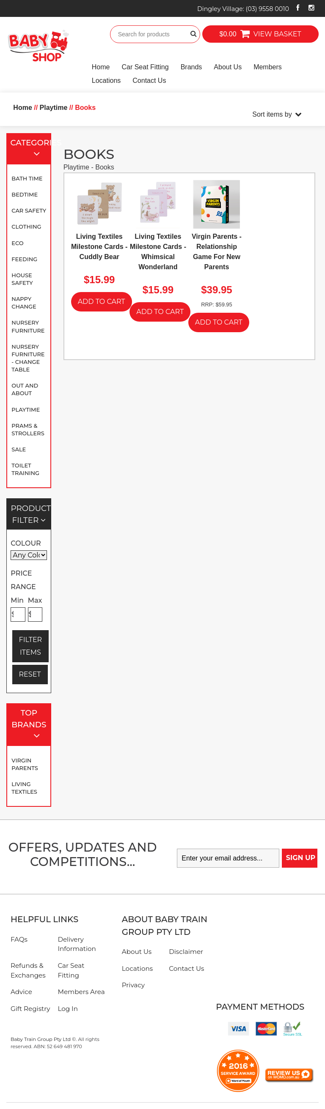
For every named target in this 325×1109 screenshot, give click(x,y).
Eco (17, 243)
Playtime (25, 409)
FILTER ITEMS (30, 646)
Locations (106, 80)
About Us (228, 67)
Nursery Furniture (27, 326)
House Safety (22, 279)
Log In (68, 1009)
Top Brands (29, 725)
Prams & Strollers (27, 429)
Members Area (81, 992)
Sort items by (272, 114)
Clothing (26, 226)
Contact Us (149, 80)
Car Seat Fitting (144, 67)
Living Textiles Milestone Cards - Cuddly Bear (99, 246)
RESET (30, 674)
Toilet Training (25, 469)
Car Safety (28, 210)
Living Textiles (24, 788)
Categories (31, 149)
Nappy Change (23, 302)
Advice (21, 992)
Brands (191, 67)
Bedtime (24, 194)
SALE (18, 449)
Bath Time (26, 178)
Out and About (24, 389)
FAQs (19, 939)
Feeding (24, 259)
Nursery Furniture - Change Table (27, 358)
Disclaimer (186, 952)
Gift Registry (30, 1009)
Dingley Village (243, 9)
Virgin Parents (24, 764)
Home (101, 67)
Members (267, 67)
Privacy (133, 985)
